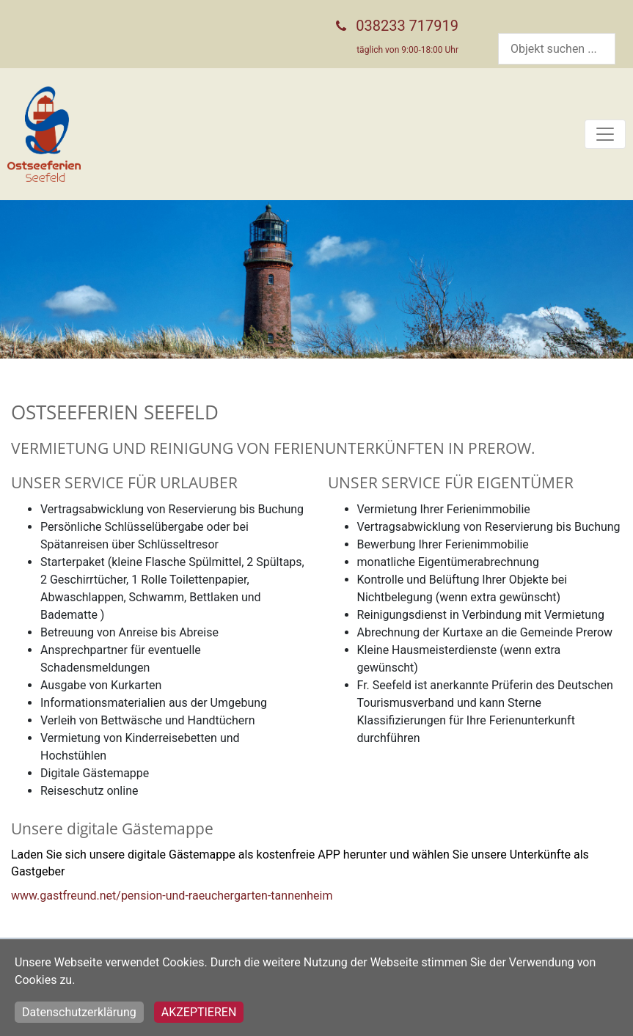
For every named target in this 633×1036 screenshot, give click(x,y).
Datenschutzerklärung (79, 1012)
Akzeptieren (199, 1012)
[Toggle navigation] (605, 134)
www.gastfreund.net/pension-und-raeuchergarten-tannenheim (172, 896)
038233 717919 (407, 25)
